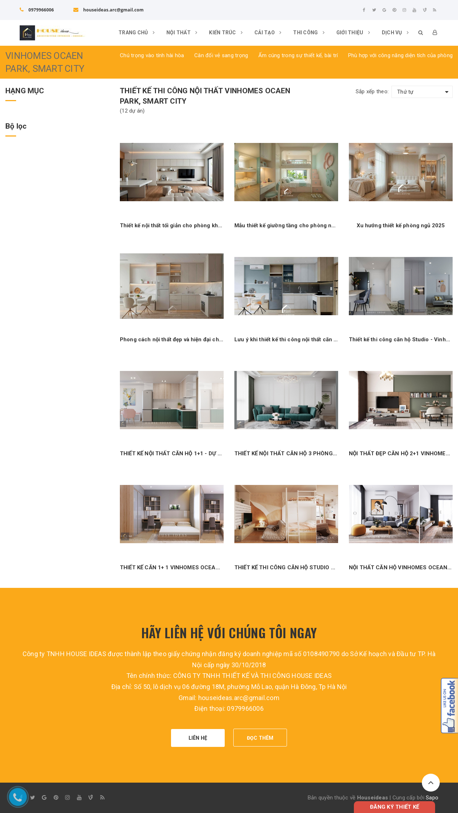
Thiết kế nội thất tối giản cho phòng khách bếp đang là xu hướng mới (172, 225)
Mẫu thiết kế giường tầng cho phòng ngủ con (286, 225)
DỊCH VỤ (395, 32)
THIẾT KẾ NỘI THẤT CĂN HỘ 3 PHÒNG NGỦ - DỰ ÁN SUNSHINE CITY (286, 453)
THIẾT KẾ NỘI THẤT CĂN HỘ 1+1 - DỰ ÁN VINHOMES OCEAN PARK (172, 453)
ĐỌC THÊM (260, 738)
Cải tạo (267, 32)
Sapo (432, 797)
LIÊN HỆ (198, 738)
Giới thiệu (353, 32)
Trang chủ (136, 32)
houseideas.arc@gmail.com (108, 10)
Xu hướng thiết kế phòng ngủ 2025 (401, 225)
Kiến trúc (226, 32)
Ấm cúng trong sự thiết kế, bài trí (298, 55)
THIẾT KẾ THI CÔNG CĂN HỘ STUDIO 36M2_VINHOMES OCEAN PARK (286, 567)
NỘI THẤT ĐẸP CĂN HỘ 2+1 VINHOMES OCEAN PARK (401, 453)
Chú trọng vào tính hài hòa (152, 55)
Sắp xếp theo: (372, 91)
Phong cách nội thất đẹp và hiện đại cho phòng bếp (172, 339)
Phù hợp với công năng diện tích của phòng (400, 55)
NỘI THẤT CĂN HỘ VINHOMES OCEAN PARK (401, 567)
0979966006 (37, 10)
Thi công (309, 32)
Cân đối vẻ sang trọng (221, 55)
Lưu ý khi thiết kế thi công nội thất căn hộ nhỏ (286, 339)
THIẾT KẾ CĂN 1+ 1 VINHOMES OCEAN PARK (172, 567)
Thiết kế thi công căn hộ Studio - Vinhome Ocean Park (401, 339)
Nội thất (182, 32)
